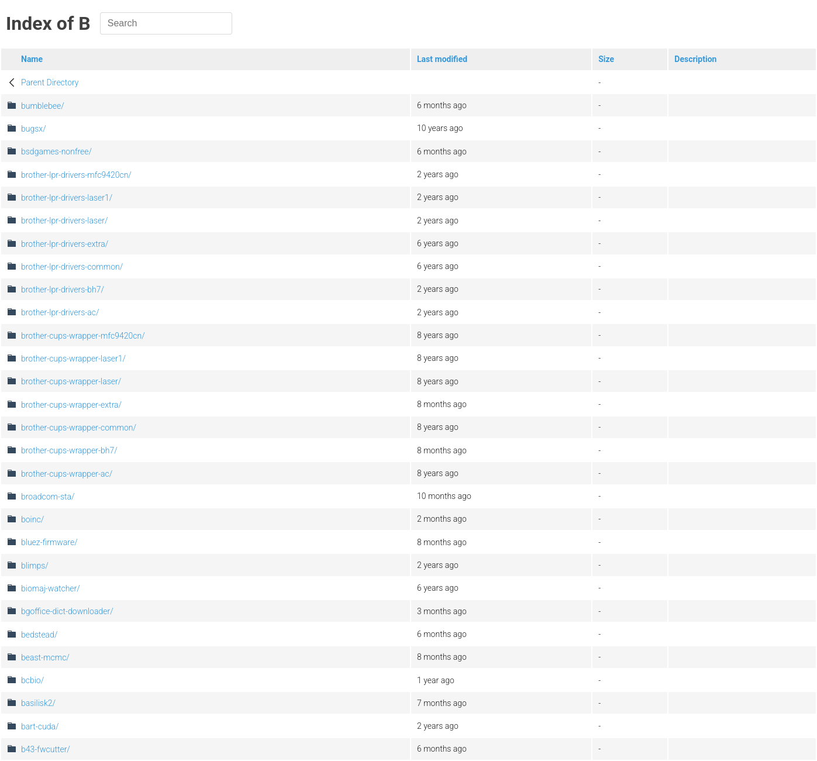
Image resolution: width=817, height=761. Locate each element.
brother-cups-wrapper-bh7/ (69, 450)
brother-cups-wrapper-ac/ (66, 473)
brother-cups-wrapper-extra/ (71, 404)
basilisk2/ (38, 703)
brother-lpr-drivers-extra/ (64, 244)
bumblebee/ (42, 106)
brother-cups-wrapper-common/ (78, 427)
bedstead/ (39, 634)
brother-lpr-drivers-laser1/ (66, 197)
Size (606, 59)
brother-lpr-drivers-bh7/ (62, 289)
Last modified (442, 59)
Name (32, 59)
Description (695, 59)
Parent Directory (50, 82)
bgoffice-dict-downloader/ (67, 611)
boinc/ (32, 519)
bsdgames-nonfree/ (56, 151)
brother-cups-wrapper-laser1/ (73, 358)
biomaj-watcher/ (50, 588)
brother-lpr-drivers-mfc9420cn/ (76, 175)
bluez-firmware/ (49, 542)
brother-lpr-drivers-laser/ (64, 220)
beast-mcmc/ (45, 657)
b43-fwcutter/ (45, 749)
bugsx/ (33, 128)
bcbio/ (32, 680)
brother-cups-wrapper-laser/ (71, 381)
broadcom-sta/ (48, 496)
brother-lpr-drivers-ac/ (60, 312)
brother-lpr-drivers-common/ (72, 266)
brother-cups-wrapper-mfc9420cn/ (83, 335)
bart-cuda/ (40, 726)
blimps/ (35, 565)
